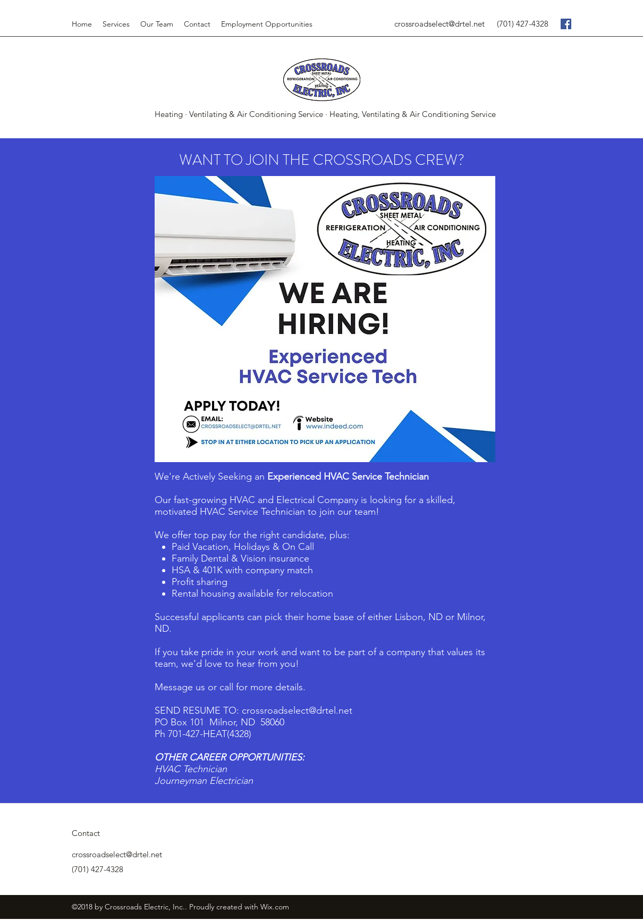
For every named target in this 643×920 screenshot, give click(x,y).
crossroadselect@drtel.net (439, 24)
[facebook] (566, 24)
